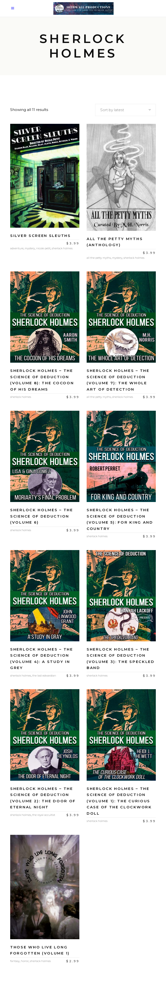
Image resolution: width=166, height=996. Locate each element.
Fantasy (15, 961)
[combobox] (125, 110)
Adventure (17, 248)
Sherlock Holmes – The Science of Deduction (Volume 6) (41, 516)
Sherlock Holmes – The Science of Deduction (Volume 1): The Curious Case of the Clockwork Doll (119, 801)
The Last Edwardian (44, 675)
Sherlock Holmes (62, 248)
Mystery (30, 248)
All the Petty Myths (99, 257)
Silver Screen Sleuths (40, 235)
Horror (25, 961)
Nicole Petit (43, 248)
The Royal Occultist (43, 815)
